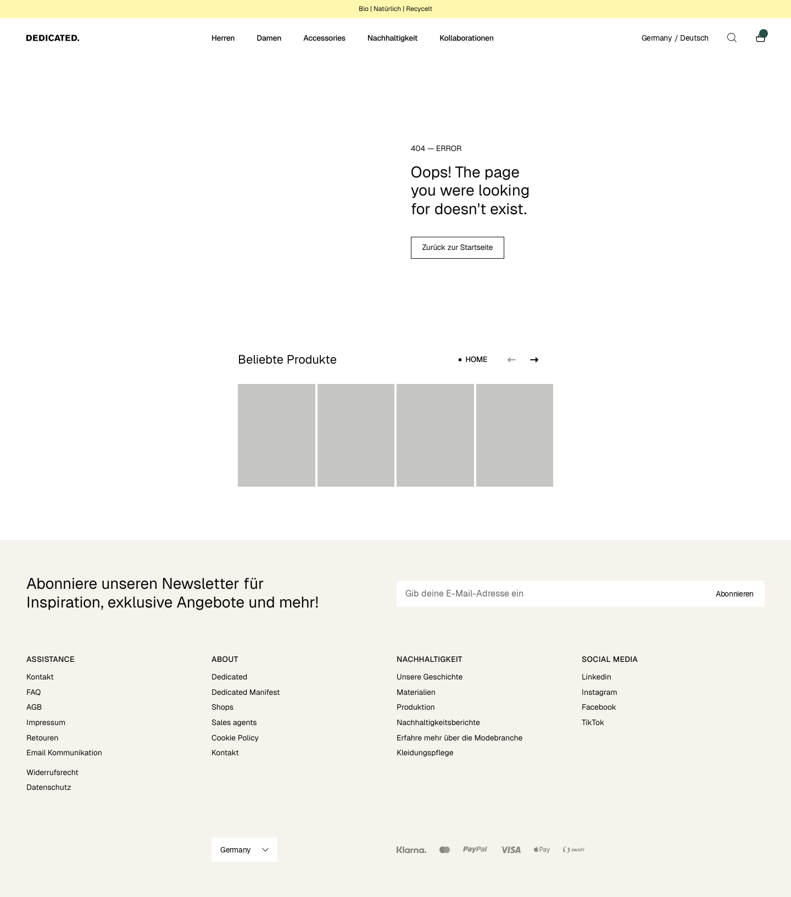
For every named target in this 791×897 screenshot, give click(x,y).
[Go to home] (117, 37)
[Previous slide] (511, 360)
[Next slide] (533, 360)
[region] (395, 435)
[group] (276, 435)
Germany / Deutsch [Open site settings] (675, 38)
